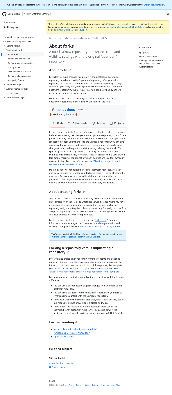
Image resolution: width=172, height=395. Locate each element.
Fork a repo (100, 220)
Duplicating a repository (62, 271)
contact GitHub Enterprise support (72, 30)
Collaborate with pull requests (76, 38)
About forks (60, 70)
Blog (118, 385)
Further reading (63, 322)
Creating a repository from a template (100, 271)
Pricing (95, 385)
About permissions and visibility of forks (100, 226)
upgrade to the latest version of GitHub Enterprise (125, 27)
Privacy (79, 385)
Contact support (57, 367)
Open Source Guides (63, 336)
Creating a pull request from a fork (71, 332)
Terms (71, 385)
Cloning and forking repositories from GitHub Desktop (76, 236)
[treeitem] (23, 37)
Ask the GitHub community (62, 363)
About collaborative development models (75, 329)
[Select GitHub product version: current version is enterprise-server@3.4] (39, 14)
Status (87, 385)
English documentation (154, 4)
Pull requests (12, 27)
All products (9, 22)
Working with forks (101, 38)
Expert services (107, 385)
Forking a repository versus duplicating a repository (81, 250)
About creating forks (67, 191)
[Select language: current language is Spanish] (168, 14)
